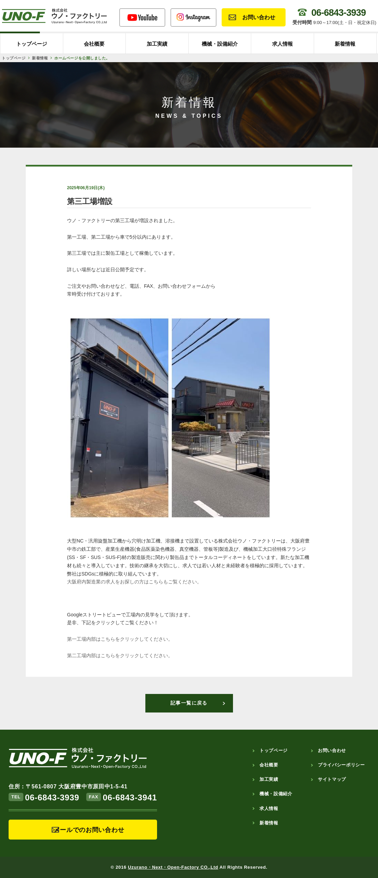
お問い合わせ (258, 17)
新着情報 (345, 44)
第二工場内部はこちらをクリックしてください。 (120, 655)
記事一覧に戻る (189, 703)
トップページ (31, 44)
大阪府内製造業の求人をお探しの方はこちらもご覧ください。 (134, 581)
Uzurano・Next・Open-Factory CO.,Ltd (173, 867)
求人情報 (282, 44)
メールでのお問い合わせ (89, 829)
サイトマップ (332, 779)
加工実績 (157, 44)
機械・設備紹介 (220, 44)
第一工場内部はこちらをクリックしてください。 (120, 639)
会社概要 (94, 44)
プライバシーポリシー (341, 764)
